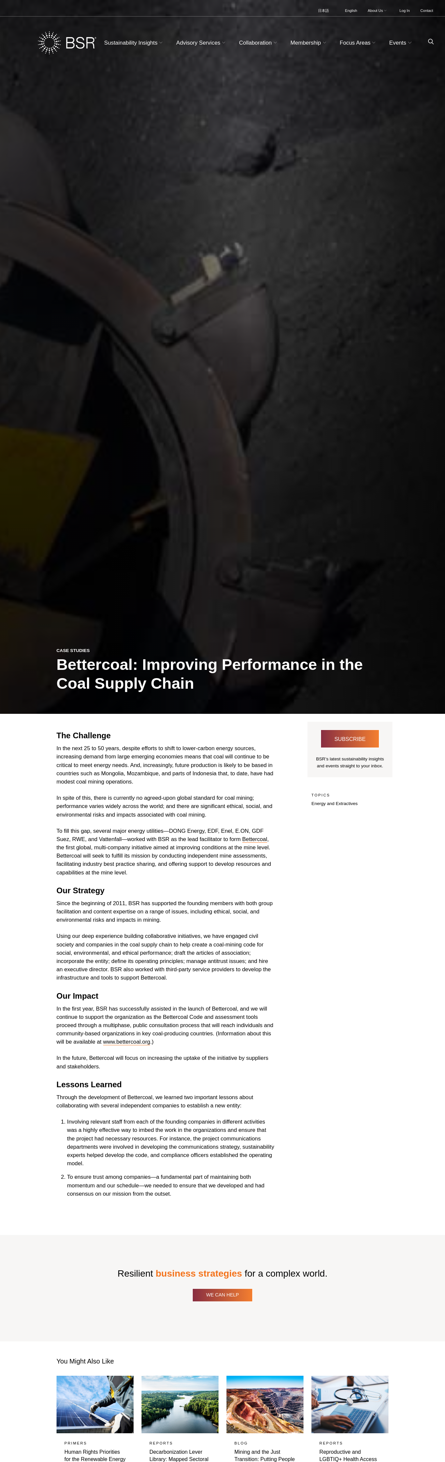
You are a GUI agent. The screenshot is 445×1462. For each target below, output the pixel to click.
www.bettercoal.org (126, 1042)
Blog (241, 1443)
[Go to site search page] (428, 42)
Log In (404, 11)
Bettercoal (254, 839)
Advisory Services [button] (201, 43)
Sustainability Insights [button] (134, 43)
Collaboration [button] (258, 43)
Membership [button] (309, 43)
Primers (75, 1443)
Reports (161, 1443)
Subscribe (349, 739)
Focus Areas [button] (358, 43)
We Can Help (222, 1294)
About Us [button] (378, 11)
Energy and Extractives (334, 803)
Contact (426, 11)
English (351, 11)
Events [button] (401, 43)
